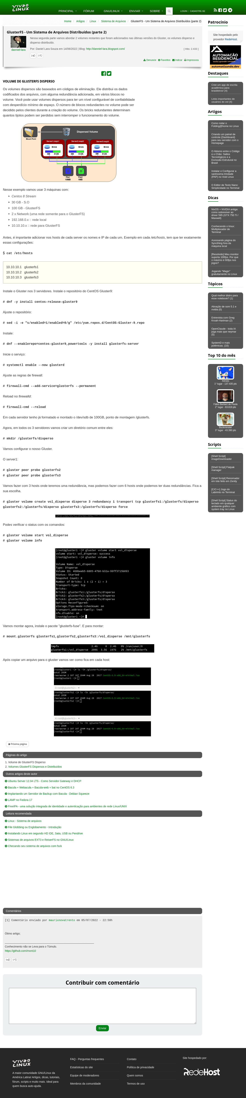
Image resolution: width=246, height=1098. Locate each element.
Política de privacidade (140, 1067)
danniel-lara (18, 49)
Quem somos (135, 1075)
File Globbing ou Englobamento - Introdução (33, 827)
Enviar (134, 11)
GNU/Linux (112, 11)
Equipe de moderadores (84, 1075)
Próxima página (17, 744)
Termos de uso (136, 1083)
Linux (93, 21)
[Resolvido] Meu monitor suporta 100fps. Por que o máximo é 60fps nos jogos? (225, 258)
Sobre (155, 11)
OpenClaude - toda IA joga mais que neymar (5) (223, 331)
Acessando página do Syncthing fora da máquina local (223, 243)
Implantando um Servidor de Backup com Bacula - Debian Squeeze (47, 793)
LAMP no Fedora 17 (18, 799)
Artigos (80, 21)
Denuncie (149, 60)
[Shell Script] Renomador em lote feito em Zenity (225, 480)
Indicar (177, 60)
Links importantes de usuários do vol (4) (223, 100)
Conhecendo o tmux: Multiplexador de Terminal (223, 229)
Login (183, 11)
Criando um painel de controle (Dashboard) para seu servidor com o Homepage (224, 138)
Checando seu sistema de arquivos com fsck (33, 846)
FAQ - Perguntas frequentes (87, 1059)
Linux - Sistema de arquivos (23, 820)
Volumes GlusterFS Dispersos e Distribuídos (35, 766)
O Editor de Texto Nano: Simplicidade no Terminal (225, 186)
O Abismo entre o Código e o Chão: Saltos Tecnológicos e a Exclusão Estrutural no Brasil (225, 157)
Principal (66, 11)
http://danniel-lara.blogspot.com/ (105, 48)
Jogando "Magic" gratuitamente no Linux (224, 273)
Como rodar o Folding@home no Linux (225, 125)
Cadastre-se (197, 11)
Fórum (88, 11)
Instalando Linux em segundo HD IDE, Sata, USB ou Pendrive (44, 833)
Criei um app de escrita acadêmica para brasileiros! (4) (224, 87)
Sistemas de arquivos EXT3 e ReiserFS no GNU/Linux (39, 839)
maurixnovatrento (62, 920)
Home (67, 21)
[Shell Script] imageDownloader (221, 457)
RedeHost (231, 39)
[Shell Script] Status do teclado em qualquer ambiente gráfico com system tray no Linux (224, 505)
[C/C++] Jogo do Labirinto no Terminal (223, 491)
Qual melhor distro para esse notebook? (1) (224, 297)
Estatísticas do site (81, 1067)
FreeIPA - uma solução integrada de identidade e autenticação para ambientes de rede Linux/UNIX (66, 806)
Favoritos (164, 60)
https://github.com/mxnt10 (20, 950)
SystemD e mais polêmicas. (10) (220, 344)
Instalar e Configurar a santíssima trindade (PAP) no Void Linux (223, 174)
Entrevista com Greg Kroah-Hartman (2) (223, 319)
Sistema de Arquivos (113, 21)
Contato (131, 1059)
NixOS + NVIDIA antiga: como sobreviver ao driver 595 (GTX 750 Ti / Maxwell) (224, 214)
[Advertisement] (168, 115)
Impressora (191, 60)
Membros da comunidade (85, 1083)
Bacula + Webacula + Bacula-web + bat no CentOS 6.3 (39, 787)
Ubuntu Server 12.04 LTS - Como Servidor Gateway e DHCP (43, 781)
